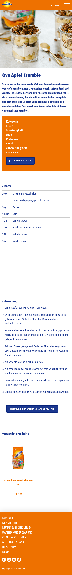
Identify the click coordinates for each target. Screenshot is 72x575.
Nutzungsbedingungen (17, 527)
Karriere (8, 552)
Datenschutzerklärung (17, 532)
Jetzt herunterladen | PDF (20, 161)
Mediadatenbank (13, 542)
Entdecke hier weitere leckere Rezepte (32, 408)
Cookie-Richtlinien (14, 537)
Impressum (9, 547)
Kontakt (7, 518)
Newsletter (9, 522)
